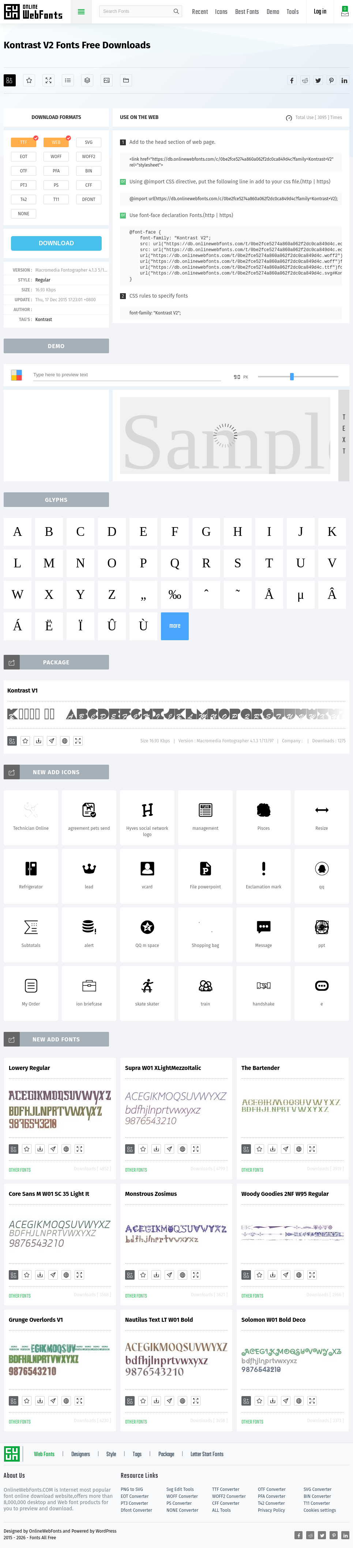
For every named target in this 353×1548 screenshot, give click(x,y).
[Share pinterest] (331, 80)
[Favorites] (29, 80)
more (174, 626)
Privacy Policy (271, 1510)
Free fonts (37, 12)
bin (88, 171)
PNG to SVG (132, 1489)
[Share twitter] (318, 80)
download (56, 243)
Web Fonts (44, 1454)
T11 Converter (317, 1503)
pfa (56, 171)
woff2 (88, 156)
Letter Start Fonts (207, 1454)
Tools (293, 12)
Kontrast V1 (22, 690)
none (23, 213)
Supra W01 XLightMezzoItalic (163, 1067)
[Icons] (107, 80)
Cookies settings (320, 1510)
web (56, 142)
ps (56, 185)
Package (166, 1454)
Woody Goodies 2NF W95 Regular (285, 1193)
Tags (137, 1454)
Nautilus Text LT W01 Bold (159, 1319)
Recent (200, 12)
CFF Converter (225, 1503)
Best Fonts (247, 12)
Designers (80, 1454)
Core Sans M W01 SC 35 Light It (49, 1193)
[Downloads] (38, 741)
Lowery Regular (29, 1067)
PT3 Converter (134, 1503)
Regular (42, 280)
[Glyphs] (68, 80)
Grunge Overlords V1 (36, 1319)
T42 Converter (271, 1503)
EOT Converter (135, 1496)
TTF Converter (225, 1489)
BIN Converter (317, 1496)
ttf (23, 142)
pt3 (23, 185)
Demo (273, 12)
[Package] (87, 80)
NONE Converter (182, 1510)
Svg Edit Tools (180, 1489)
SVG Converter (317, 1489)
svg (88, 142)
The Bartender (260, 1067)
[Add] (10, 80)
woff (55, 156)
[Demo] (48, 80)
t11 (56, 199)
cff (88, 185)
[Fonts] (126, 80)
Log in (320, 12)
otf (23, 171)
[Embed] (65, 741)
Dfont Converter (136, 1510)
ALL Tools (221, 1510)
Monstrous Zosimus (151, 1193)
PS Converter (179, 1503)
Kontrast (43, 319)
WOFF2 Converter (229, 1496)
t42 (23, 199)
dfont (88, 199)
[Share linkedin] (344, 80)
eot (23, 156)
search (176, 11)
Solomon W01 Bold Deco (273, 1319)
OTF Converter (272, 1489)
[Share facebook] (292, 80)
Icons (221, 12)
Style (111, 1454)
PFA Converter (271, 1496)
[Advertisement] (58, 435)
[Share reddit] (305, 80)
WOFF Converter (182, 1496)
